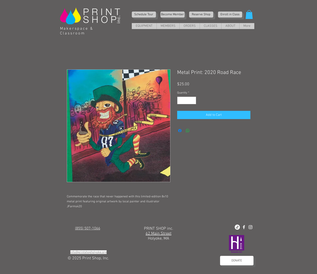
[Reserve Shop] (201, 15)
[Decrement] (180, 100)
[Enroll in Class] (230, 15)
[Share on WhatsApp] (187, 130)
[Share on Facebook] (179, 130)
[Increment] (193, 100)
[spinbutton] (186, 100)
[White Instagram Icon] (250, 227)
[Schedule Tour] (144, 15)
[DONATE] (236, 260)
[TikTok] (237, 227)
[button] (249, 14)
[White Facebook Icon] (243, 227)
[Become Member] (172, 15)
